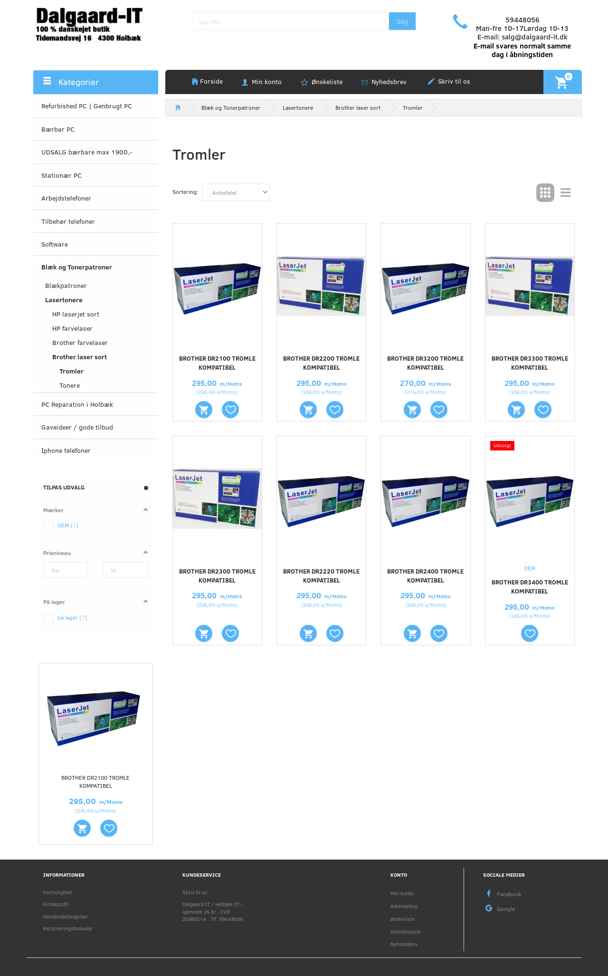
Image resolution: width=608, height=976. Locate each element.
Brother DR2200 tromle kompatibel (321, 363)
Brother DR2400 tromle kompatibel (425, 575)
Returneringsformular (68, 928)
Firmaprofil (55, 904)
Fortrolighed (57, 892)
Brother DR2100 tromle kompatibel (95, 781)
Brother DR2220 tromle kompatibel (321, 575)
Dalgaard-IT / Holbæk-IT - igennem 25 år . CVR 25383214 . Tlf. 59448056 (212, 911)
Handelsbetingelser (65, 916)
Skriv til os (453, 81)
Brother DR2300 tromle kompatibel (217, 575)
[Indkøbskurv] (562, 82)
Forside (211, 81)
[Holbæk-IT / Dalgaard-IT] (95, 23)
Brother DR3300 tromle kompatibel (530, 363)
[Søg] (402, 21)
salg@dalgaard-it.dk (535, 36)
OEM (529, 568)
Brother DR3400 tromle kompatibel (530, 586)
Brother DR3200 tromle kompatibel (425, 363)
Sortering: (185, 191)
